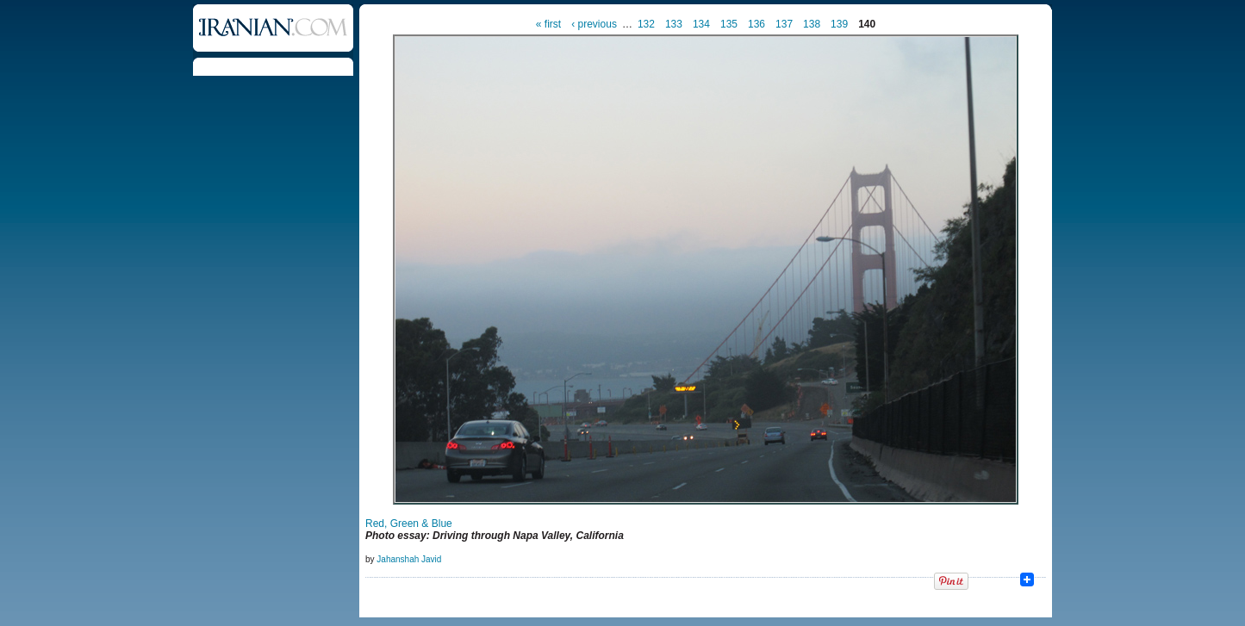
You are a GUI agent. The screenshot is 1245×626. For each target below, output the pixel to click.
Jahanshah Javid (409, 559)
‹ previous (594, 24)
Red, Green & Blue (408, 524)
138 (811, 24)
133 (673, 24)
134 (701, 24)
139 (839, 24)
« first (548, 24)
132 (646, 24)
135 (729, 24)
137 (784, 24)
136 (756, 24)
